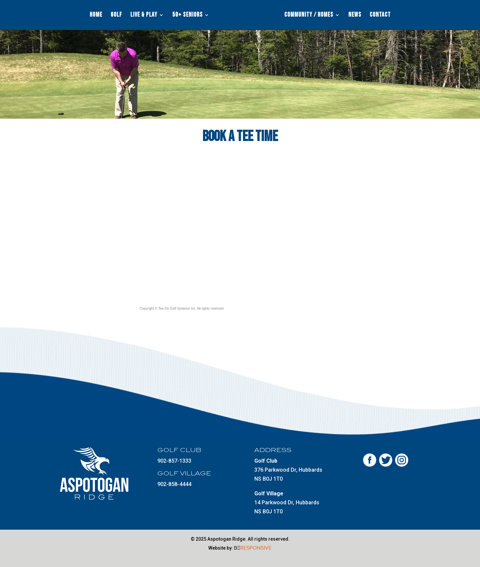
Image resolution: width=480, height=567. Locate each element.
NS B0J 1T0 (268, 479)
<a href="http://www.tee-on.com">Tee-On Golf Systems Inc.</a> (241, 229)
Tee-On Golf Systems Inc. (177, 308)
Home (96, 16)
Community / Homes (308, 16)
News (354, 16)
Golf (116, 16)
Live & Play (143, 16)
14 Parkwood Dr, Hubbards (286, 502)
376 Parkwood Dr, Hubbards (288, 470)
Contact (380, 16)
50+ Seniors (187, 16)
